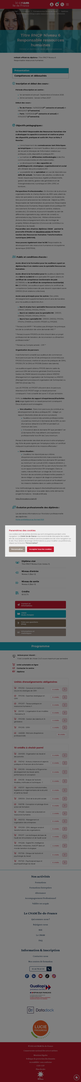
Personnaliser (17, 549)
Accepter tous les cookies (40, 549)
